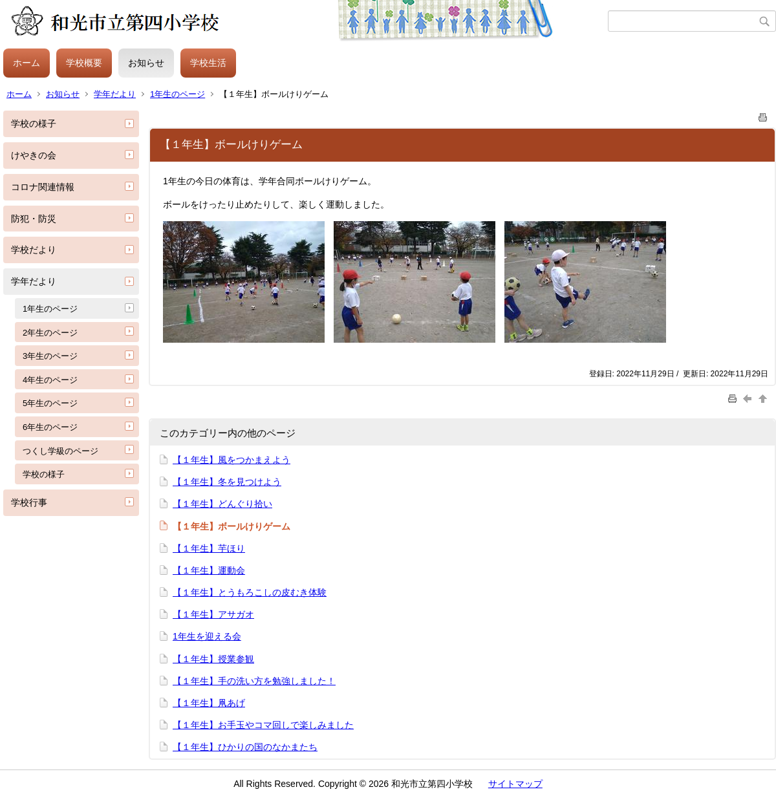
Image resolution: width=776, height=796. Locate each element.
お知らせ (146, 63)
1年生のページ (177, 94)
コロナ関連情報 (42, 187)
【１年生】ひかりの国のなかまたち (245, 747)
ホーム (26, 63)
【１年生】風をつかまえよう (231, 460)
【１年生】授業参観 (213, 659)
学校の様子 (33, 123)
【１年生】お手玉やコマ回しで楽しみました (263, 725)
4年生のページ (50, 380)
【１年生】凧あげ (209, 703)
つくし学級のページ (60, 451)
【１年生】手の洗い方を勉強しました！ (254, 681)
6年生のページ (50, 427)
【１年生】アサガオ (213, 614)
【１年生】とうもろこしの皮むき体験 (250, 592)
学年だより (115, 94)
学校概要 (84, 63)
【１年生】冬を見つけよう (227, 482)
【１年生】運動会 (209, 570)
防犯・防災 (33, 218)
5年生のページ (50, 403)
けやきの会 (33, 155)
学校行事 (29, 502)
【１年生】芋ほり (209, 548)
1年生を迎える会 (207, 636)
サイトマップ (515, 784)
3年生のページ (50, 356)
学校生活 (208, 63)
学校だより (33, 249)
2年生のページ (50, 333)
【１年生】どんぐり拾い (222, 504)
